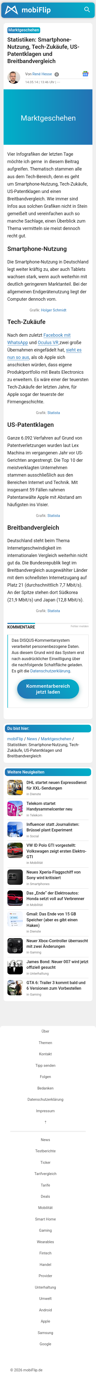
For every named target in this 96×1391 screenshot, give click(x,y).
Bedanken (45, 1088)
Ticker (45, 1162)
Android (45, 1310)
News (45, 1140)
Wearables (45, 1242)
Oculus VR (48, 342)
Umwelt (45, 1299)
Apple (45, 1321)
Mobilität (45, 1208)
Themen (45, 1043)
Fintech (45, 1253)
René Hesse (42, 74)
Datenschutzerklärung (50, 671)
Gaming (45, 1230)
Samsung (45, 1333)
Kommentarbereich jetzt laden (48, 689)
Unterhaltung (45, 1287)
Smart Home (45, 1219)
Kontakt (45, 1054)
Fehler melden (80, 626)
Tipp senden (45, 1065)
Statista (53, 413)
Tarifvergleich (45, 1174)
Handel (45, 1265)
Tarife (45, 1185)
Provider (45, 1276)
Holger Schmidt (53, 310)
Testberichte (45, 1151)
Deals (45, 1196)
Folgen (45, 1077)
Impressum (45, 1111)
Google (45, 1344)
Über (45, 1031)
